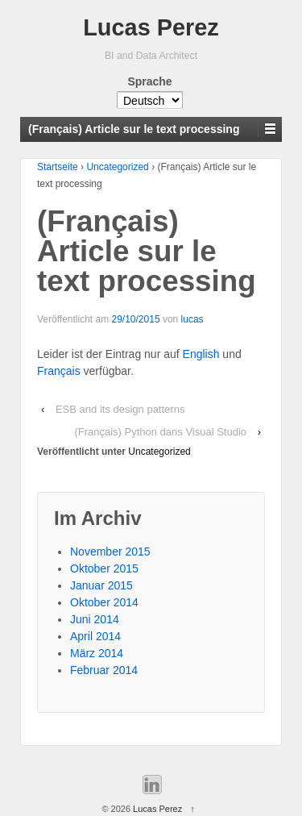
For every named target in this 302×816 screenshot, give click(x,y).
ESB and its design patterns (120, 409)
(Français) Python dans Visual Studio (160, 432)
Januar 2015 (101, 585)
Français (59, 370)
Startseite (57, 167)
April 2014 (95, 636)
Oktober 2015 (104, 568)
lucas (192, 319)
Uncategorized (117, 167)
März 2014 (96, 653)
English (201, 354)
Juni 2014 (94, 619)
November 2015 (110, 551)
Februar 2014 (104, 670)
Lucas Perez (151, 27)
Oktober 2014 (104, 602)
